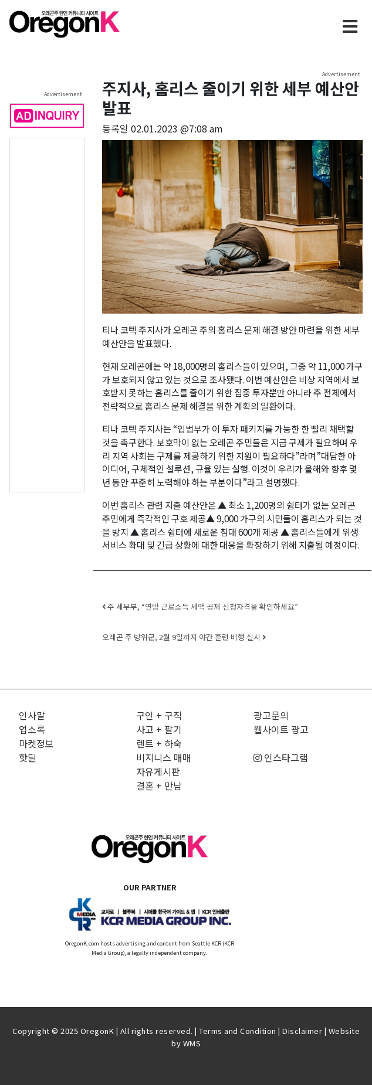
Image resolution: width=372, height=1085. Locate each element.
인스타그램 (280, 757)
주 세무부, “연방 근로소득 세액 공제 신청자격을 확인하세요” (200, 606)
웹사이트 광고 (281, 729)
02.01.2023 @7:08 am (177, 128)
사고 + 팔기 (159, 729)
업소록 (32, 729)
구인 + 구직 (159, 715)
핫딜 (27, 757)
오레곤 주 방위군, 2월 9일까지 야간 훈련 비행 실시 (184, 636)
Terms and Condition (237, 1030)
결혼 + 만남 (159, 785)
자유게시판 (158, 771)
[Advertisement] (47, 314)
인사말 (32, 715)
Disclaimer (302, 1030)
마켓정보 (36, 743)
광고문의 (271, 715)
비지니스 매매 (163, 757)
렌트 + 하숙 (159, 743)
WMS (192, 1043)
